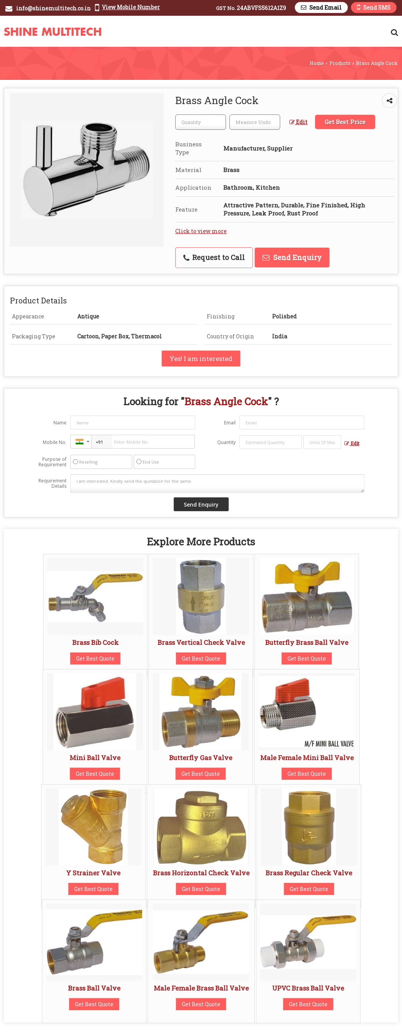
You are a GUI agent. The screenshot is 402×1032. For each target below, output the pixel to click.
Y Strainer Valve (93, 872)
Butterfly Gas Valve (200, 757)
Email (230, 422)
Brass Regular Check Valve (309, 872)
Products (340, 63)
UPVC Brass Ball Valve (308, 988)
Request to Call (214, 257)
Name (59, 422)
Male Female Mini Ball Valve (307, 757)
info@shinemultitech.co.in (53, 8)
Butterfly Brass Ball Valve (306, 642)
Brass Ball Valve (94, 988)
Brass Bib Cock (95, 642)
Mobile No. (54, 442)
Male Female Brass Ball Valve (201, 988)
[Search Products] (393, 32)
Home (317, 63)
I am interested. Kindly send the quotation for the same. (217, 483)
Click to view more (201, 231)
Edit (298, 122)
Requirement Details (52, 483)
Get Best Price (345, 122)
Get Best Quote (95, 658)
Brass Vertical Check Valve (201, 642)
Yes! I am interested (201, 358)
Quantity (226, 442)
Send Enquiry (292, 257)
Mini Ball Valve (95, 757)
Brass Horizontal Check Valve (201, 872)
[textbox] (254, 122)
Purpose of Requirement (52, 462)
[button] (131, 7)
